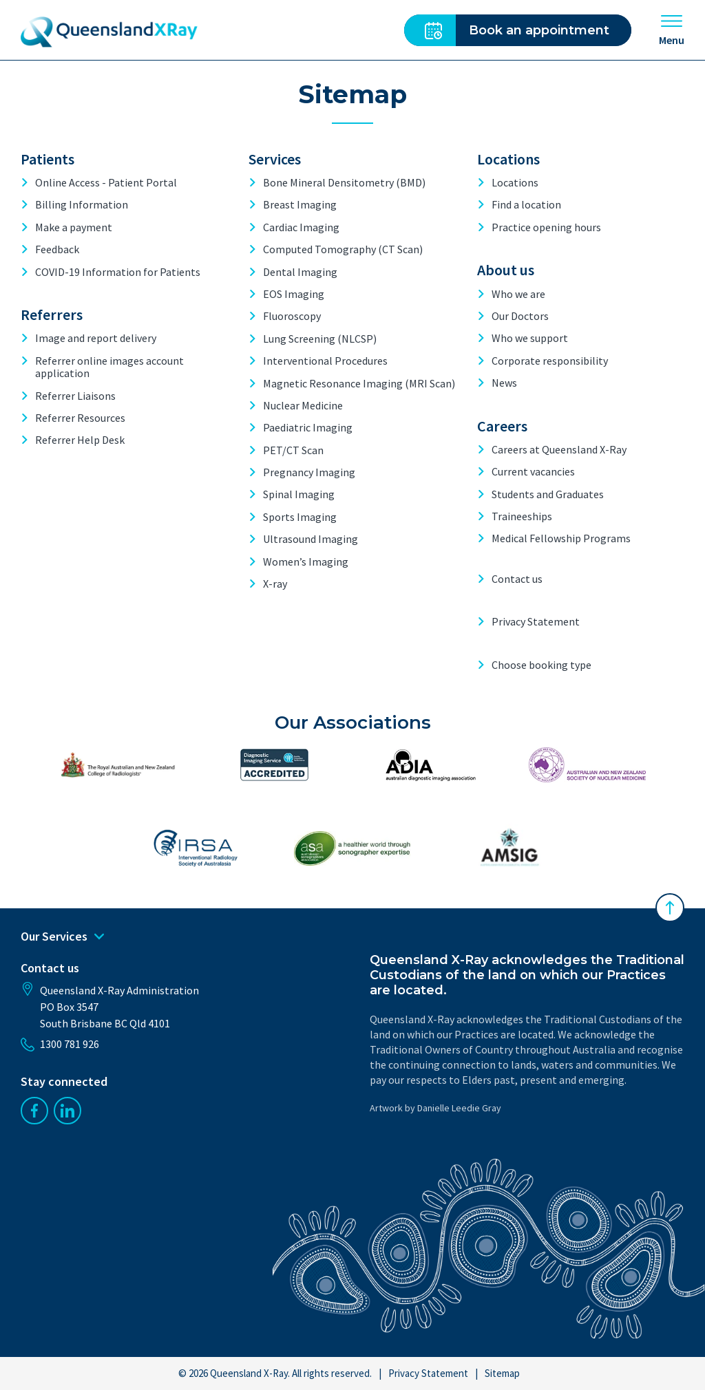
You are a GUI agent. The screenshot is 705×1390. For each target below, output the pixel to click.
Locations (515, 182)
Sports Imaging (300, 517)
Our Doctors (520, 316)
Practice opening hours (546, 227)
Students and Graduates (548, 494)
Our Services (62, 936)
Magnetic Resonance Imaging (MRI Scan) (359, 383)
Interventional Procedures (325, 360)
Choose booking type (541, 665)
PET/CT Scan (293, 450)
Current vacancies (533, 471)
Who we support (530, 338)
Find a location (526, 204)
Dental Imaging (300, 272)
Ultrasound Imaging (310, 539)
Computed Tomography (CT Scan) (343, 249)
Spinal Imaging (299, 494)
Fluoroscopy (292, 316)
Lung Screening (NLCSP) (320, 338)
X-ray (275, 583)
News (504, 382)
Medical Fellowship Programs (561, 538)
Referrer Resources (80, 417)
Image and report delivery (95, 338)
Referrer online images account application (109, 367)
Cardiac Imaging (301, 227)
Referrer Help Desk (80, 440)
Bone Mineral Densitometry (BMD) (344, 182)
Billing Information (81, 204)
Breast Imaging (300, 204)
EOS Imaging (293, 294)
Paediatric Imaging (307, 427)
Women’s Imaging (305, 561)
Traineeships (522, 516)
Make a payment (73, 227)
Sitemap (502, 1373)
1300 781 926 (60, 1044)
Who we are (518, 294)
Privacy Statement (536, 621)
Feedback (57, 249)
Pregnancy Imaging (309, 472)
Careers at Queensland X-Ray (559, 449)
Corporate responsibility (550, 360)
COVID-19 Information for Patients (117, 272)
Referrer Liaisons (75, 395)
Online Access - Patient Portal (106, 182)
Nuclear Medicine (303, 405)
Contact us (517, 579)
